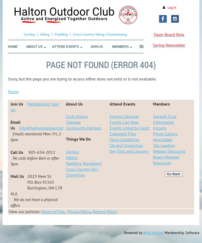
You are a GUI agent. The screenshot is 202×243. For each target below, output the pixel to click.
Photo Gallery (165, 133)
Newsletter (163, 139)
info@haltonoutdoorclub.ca (44, 128)
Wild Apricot (154, 232)
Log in (171, 7)
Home (13, 91)
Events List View (124, 122)
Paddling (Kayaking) (84, 163)
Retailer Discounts (169, 151)
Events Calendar (124, 116)
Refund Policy (105, 211)
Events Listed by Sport (129, 128)
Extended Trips (123, 133)
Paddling (61, 34)
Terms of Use (53, 211)
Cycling (29, 34)
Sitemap (73, 122)
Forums (159, 128)
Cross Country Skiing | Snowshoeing (100, 34)
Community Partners (83, 128)
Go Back (173, 174)
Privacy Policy (79, 211)
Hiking (45, 34)
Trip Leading (164, 145)
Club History (77, 116)
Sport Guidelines (125, 139)
